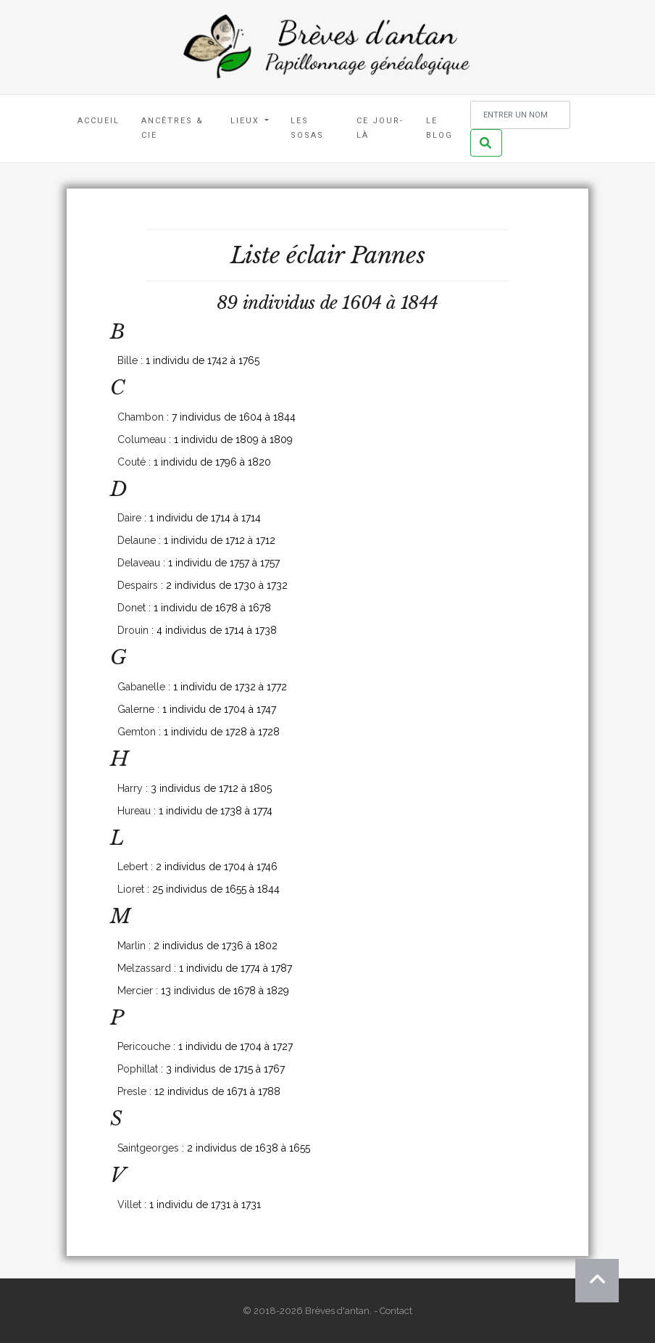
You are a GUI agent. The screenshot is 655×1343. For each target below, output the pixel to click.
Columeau (141, 439)
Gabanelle (141, 687)
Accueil (99, 120)
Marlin (131, 945)
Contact (396, 1310)
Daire (129, 518)
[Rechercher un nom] (520, 115)
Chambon (140, 417)
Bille (127, 360)
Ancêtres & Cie (172, 128)
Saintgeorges (148, 1148)
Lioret (130, 889)
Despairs (137, 585)
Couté (131, 462)
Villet (129, 1204)
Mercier (135, 990)
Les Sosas (307, 128)
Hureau (134, 811)
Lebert (132, 866)
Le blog (439, 128)
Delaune (136, 540)
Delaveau (138, 563)
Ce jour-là (380, 128)
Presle (131, 1091)
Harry (130, 788)
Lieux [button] (246, 120)
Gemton (136, 731)
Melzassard (144, 968)
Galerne (135, 709)
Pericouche (143, 1046)
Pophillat (137, 1069)
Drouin (133, 630)
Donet (131, 607)
